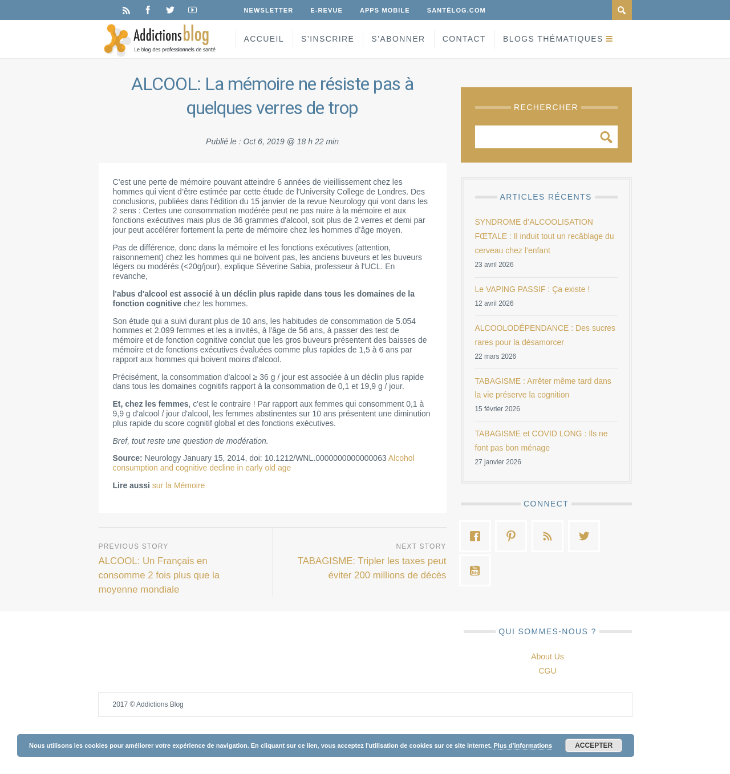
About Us (547, 656)
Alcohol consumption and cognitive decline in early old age (264, 462)
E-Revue (326, 10)
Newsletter (269, 10)
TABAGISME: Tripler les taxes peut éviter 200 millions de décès (372, 568)
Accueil (264, 38)
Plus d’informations (522, 745)
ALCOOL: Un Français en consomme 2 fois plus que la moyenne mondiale (159, 575)
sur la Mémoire (178, 485)
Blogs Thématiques (553, 38)
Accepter (594, 745)
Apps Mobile (385, 10)
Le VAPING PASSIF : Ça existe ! (532, 289)
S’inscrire (327, 38)
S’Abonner (398, 38)
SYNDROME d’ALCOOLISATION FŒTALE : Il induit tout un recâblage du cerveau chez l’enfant (544, 236)
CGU (547, 670)
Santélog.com (456, 10)
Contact (464, 38)
